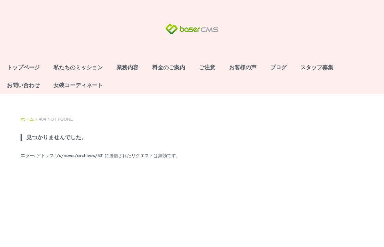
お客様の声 (242, 67)
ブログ (278, 67)
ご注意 (207, 67)
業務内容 (128, 67)
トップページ (23, 67)
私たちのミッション (78, 67)
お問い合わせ (23, 85)
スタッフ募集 (316, 67)
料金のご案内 (168, 67)
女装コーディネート (78, 85)
